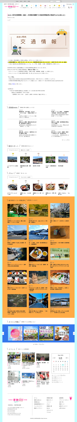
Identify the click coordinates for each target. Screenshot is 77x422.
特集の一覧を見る (39, 344)
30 (67, 369)
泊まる (45, 7)
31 (53, 371)
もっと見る (67, 140)
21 (62, 368)
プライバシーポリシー (64, 400)
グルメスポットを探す (25, 177)
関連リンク (61, 404)
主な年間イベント (58, 382)
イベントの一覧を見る (59, 375)
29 (65, 369)
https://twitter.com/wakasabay (14, 414)
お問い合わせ (62, 408)
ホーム (35, 398)
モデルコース (54, 7)
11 (56, 366)
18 (56, 368)
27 (60, 369)
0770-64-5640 (12, 410)
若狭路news (37, 402)
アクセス (63, 7)
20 (60, 368)
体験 (31, 7)
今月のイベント (57, 378)
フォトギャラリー (38, 406)
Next (74, 333)
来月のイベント (57, 380)
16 (67, 366)
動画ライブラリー (38, 408)
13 (60, 366)
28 (62, 369)
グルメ (41, 7)
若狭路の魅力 (50, 398)
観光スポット (27, 7)
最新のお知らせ (37, 400)
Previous (3, 333)
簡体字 (21, 1)
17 (53, 368)
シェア (8, 20)
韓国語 (29, 1)
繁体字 (25, 1)
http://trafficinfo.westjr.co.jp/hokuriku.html (54, 80)
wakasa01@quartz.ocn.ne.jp (15, 413)
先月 (54, 357)
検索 (61, 1)
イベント (36, 7)
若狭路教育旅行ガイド (39, 404)
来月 (67, 357)
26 (58, 369)
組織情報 (61, 398)
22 (65, 368)
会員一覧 (61, 402)
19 (58, 368)
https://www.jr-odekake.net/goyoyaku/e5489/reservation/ (22, 79)
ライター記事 (22, 7)
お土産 (50, 7)
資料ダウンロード (63, 406)
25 (56, 369)
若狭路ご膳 (49, 406)
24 (53, 369)
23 (67, 368)
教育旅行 (59, 7)
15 (65, 366)
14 (62, 366)
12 (58, 366)
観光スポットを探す (25, 150)
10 (53, 366)
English (17, 1)
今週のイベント (57, 377)
